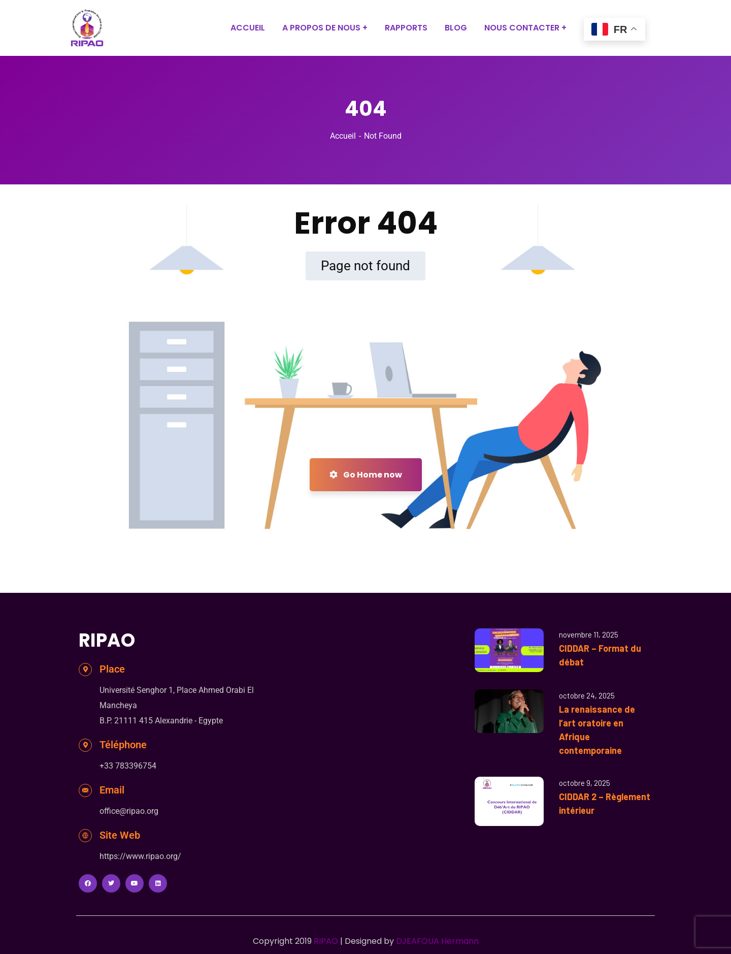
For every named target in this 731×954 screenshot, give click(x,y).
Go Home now (365, 475)
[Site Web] (85, 835)
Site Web (119, 835)
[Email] (85, 790)
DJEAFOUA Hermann (437, 941)
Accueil (343, 136)
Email (111, 790)
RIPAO (326, 941)
